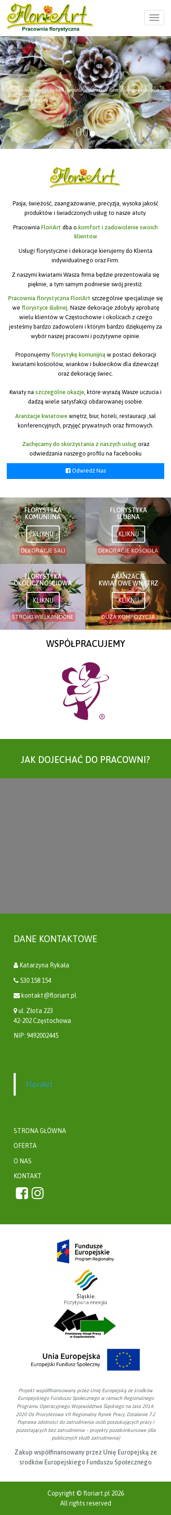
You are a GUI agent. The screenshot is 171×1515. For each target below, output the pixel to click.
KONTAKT (28, 1176)
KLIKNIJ (43, 534)
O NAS (23, 1161)
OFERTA (25, 1145)
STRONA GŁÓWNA (40, 1130)
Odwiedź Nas (86, 470)
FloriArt (39, 1084)
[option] (85, 691)
